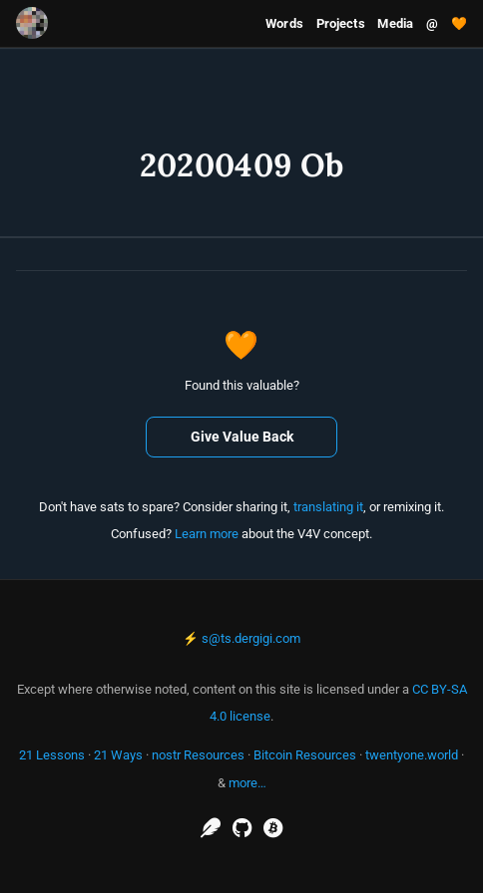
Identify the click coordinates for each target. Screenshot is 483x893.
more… (247, 782)
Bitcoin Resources (304, 754)
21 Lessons (52, 754)
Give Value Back (242, 437)
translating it (328, 506)
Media (395, 23)
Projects (340, 23)
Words (284, 23)
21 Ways (118, 754)
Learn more (207, 533)
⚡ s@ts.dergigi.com (241, 638)
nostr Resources (198, 754)
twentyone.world (411, 754)
